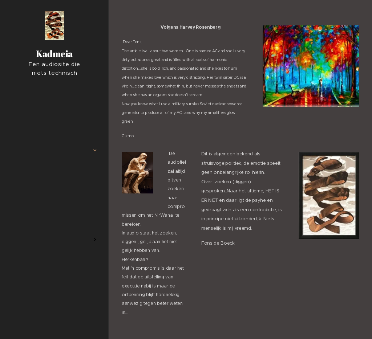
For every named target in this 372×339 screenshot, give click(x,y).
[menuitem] (54, 128)
